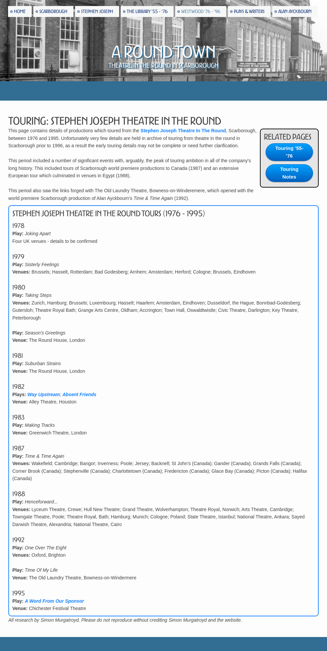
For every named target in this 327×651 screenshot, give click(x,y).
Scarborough (53, 11)
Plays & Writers (249, 11)
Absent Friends (79, 394)
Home (20, 11)
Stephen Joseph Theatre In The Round (183, 130)
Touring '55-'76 (289, 152)
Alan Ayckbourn (295, 11)
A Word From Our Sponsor (54, 601)
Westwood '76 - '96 (200, 11)
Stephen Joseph (97, 11)
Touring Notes (289, 173)
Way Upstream (43, 394)
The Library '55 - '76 (147, 11)
